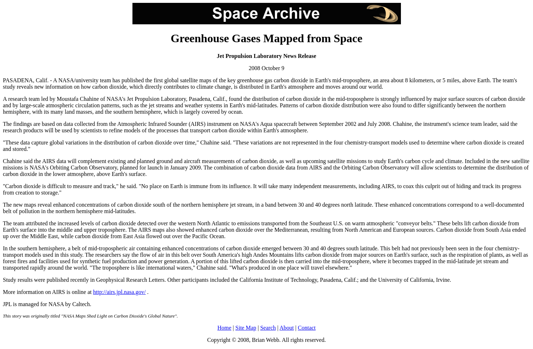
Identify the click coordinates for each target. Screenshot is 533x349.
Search (268, 328)
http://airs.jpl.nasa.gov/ (119, 292)
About (287, 328)
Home (224, 328)
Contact (307, 328)
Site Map (246, 328)
